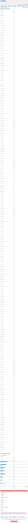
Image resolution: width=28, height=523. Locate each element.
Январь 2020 (2, 427)
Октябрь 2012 (2, 211)
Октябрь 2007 (2, 60)
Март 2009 (2, 103)
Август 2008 (2, 85)
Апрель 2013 (2, 226)
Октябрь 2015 (2, 301)
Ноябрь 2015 (2, 304)
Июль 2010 (2, 143)
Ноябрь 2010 (2, 153)
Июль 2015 (2, 294)
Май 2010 (2, 138)
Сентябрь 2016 (2, 329)
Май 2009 (2, 108)
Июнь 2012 (2, 201)
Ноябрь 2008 (2, 93)
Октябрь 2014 (2, 271)
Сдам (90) (2, 495)
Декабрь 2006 (2, 35)
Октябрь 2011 (2, 181)
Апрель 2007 (2, 45)
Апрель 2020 (2, 434)
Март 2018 (2, 374)
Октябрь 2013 (2, 241)
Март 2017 (2, 344)
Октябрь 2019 (2, 419)
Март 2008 (2, 73)
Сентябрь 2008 (2, 88)
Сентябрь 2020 (2, 447)
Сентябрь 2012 (2, 208)
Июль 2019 (2, 412)
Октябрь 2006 (2, 30)
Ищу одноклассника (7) (4, 507)
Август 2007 (2, 55)
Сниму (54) (2, 502)
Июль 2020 (2, 442)
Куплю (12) (2, 505)
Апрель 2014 (2, 256)
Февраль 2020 (2, 429)
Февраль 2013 (2, 221)
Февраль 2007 (2, 40)
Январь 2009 (2, 98)
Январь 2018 (2, 369)
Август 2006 (2, 25)
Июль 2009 (2, 113)
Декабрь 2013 (2, 246)
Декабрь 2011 (2, 186)
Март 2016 (2, 314)
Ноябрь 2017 (2, 364)
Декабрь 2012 (2, 216)
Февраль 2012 (2, 191)
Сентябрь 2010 (2, 148)
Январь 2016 (2, 309)
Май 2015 (2, 289)
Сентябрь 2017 (2, 359)
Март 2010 (2, 133)
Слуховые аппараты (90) (4, 497)
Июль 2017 (2, 354)
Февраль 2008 (2, 70)
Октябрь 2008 (2, 90)
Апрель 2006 (2, 15)
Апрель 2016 (2, 316)
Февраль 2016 (2, 311)
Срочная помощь (14, 521)
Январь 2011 (2, 158)
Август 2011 (2, 176)
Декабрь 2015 (2, 306)
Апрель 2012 (2, 196)
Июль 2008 (2, 83)
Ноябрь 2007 (2, 63)
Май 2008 (2, 78)
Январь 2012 (2, 188)
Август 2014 (2, 266)
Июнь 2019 (2, 409)
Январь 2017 (2, 339)
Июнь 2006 (2, 20)
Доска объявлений (3, 492)
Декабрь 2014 (2, 276)
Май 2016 (2, 319)
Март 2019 (2, 402)
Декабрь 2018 (2, 394)
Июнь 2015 (2, 291)
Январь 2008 (2, 68)
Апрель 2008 (2, 75)
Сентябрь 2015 (2, 299)
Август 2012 (2, 206)
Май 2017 (2, 349)
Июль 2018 (2, 384)
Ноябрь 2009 (2, 123)
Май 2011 (2, 168)
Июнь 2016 (2, 321)
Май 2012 (2, 198)
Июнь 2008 (2, 80)
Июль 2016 (2, 324)
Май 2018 (2, 379)
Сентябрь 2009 (2, 118)
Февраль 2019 (2, 399)
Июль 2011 (2, 173)
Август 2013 (2, 236)
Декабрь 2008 (2, 95)
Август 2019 (2, 414)
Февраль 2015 (2, 281)
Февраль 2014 (2, 251)
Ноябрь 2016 (2, 334)
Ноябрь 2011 (2, 183)
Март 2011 (2, 163)
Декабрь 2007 (2, 65)
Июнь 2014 (2, 261)
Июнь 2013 (2, 231)
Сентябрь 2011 (2, 178)
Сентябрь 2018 (2, 389)
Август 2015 (2, 296)
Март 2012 (2, 193)
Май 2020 (2, 437)
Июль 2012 (2, 203)
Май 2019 (2, 407)
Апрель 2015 (2, 286)
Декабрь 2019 (2, 424)
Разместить (14, 490)
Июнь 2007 (2, 50)
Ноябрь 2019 (2, 422)
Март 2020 (2, 432)
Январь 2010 (2, 128)
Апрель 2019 (2, 404)
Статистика (2, 510)
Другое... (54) (2, 500)
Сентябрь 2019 (2, 417)
